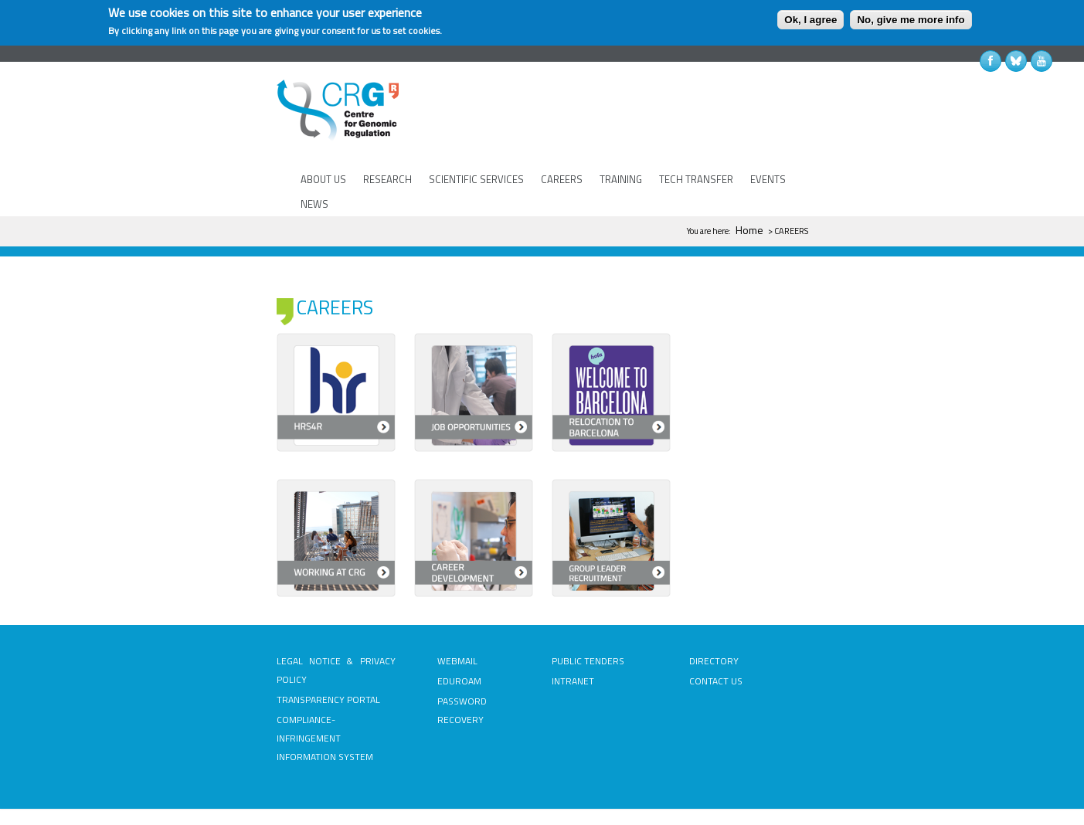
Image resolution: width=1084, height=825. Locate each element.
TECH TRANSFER (696, 179)
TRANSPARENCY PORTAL (328, 654)
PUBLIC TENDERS (588, 615)
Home (749, 230)
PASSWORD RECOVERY (462, 664)
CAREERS (562, 179)
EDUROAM (459, 635)
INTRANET (573, 635)
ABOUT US (323, 179)
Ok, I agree (810, 19)
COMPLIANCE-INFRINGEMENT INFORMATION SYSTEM (325, 692)
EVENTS (768, 179)
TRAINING (621, 179)
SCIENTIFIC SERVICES (476, 179)
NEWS (314, 204)
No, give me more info (910, 19)
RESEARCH (387, 179)
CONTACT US (715, 635)
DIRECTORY (714, 615)
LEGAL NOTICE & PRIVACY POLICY (336, 624)
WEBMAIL (457, 615)
